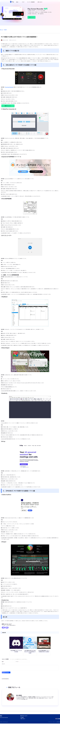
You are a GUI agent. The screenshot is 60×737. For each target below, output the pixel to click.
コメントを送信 (6, 672)
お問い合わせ (40, 2)
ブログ (23, 2)
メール (17, 661)
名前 (3, 661)
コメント (3, 663)
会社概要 (22, 717)
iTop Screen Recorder (9, 87)
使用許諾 (58, 722)
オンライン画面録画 (30, 2)
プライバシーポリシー (52, 722)
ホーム (1, 29)
